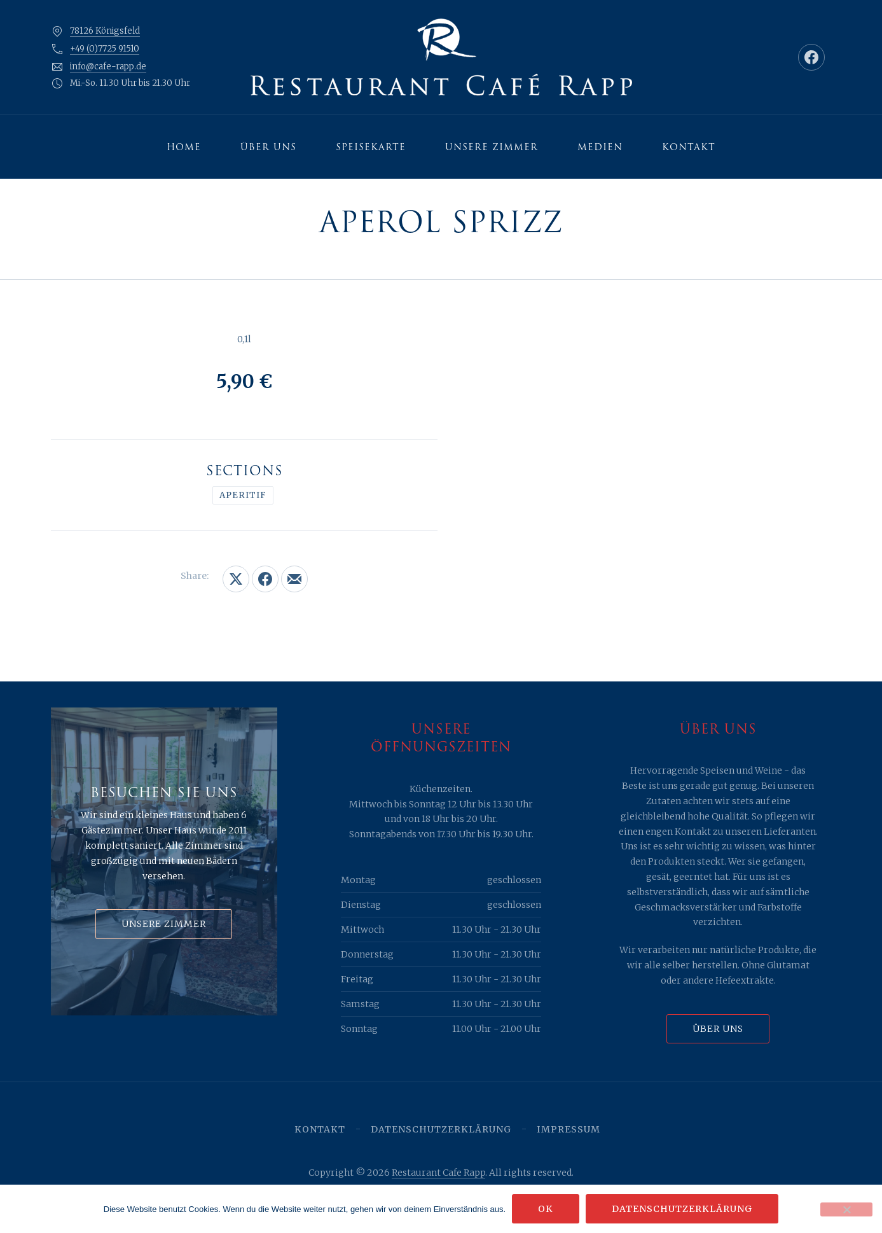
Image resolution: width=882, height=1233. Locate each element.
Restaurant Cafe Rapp (438, 1172)
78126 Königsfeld (105, 30)
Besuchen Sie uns (164, 793)
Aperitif (242, 495)
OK (545, 1209)
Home (184, 147)
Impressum (568, 1129)
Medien (600, 147)
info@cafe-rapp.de (108, 66)
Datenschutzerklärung (441, 1129)
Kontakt (688, 147)
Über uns (268, 147)
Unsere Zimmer (491, 147)
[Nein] (846, 1209)
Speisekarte (371, 147)
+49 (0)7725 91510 (104, 48)
